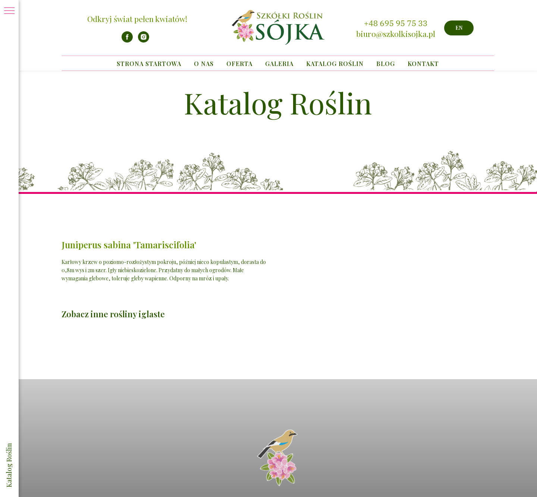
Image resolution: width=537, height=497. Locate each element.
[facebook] (127, 40)
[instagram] (143, 40)
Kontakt (423, 63)
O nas (204, 63)
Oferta (239, 63)
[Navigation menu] (9, 11)
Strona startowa (149, 63)
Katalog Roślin (335, 63)
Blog (385, 63)
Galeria (279, 63)
